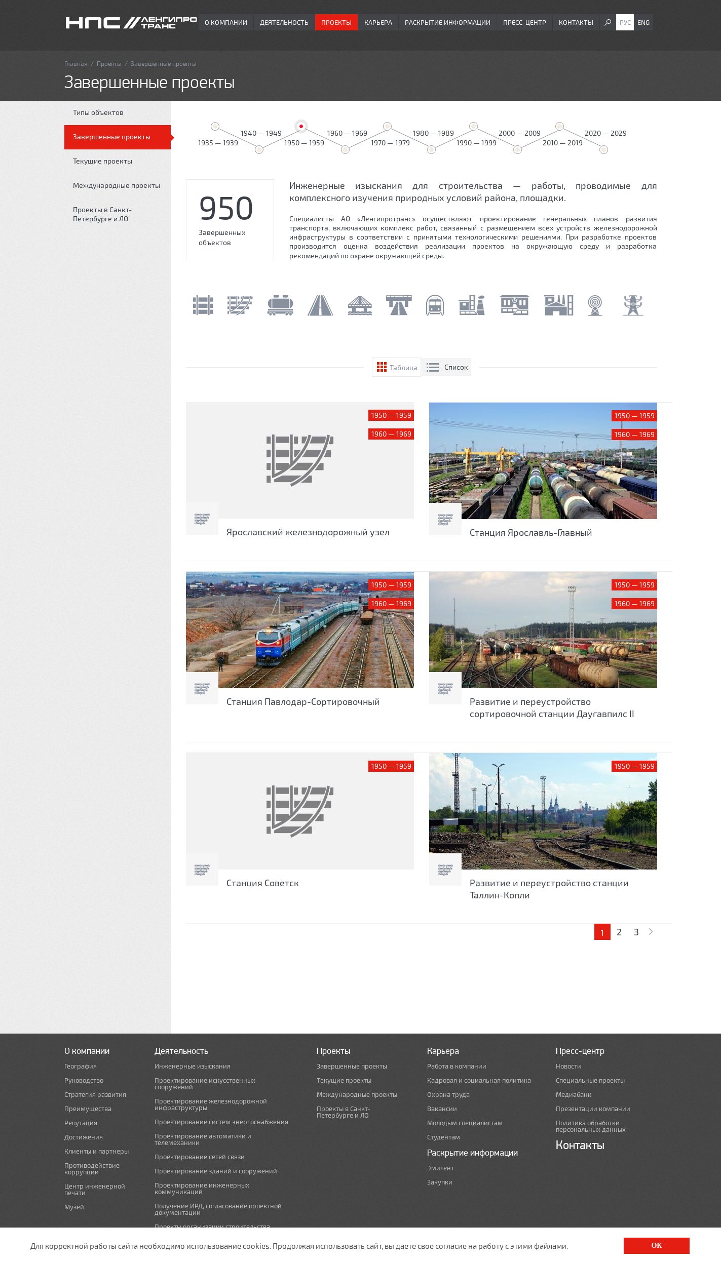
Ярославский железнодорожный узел (308, 531)
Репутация (80, 1123)
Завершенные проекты (111, 136)
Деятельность (284, 22)
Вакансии (442, 1108)
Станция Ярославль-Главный (531, 532)
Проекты (336, 22)
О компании (226, 22)
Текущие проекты (102, 160)
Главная (76, 63)
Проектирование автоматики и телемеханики (203, 1139)
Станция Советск (262, 882)
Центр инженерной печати (94, 1189)
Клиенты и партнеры (96, 1151)
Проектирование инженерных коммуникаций (202, 1188)
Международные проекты (116, 185)
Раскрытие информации (447, 22)
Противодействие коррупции (92, 1168)
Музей (74, 1207)
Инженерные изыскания (193, 1066)
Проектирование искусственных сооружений (205, 1083)
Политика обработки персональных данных (591, 1126)
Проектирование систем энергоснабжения (221, 1122)
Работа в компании (456, 1066)
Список (456, 367)
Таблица (404, 367)
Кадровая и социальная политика (479, 1080)
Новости (568, 1066)
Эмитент (440, 1168)
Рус (625, 22)
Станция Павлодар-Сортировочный (303, 701)
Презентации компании (593, 1108)
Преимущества (87, 1108)
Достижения (83, 1137)
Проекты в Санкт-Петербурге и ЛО (102, 214)
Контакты (576, 22)
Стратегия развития (95, 1094)
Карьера (378, 22)
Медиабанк (573, 1094)
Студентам (443, 1137)
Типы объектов (98, 112)
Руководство (83, 1080)
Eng (643, 22)
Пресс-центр (524, 22)
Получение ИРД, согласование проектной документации (218, 1209)
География (80, 1066)
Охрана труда (448, 1094)
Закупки (439, 1182)
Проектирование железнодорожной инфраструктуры (211, 1104)
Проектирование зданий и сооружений (216, 1171)
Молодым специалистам (465, 1123)
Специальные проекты (590, 1080)
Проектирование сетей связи (200, 1157)
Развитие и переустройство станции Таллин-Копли (549, 888)
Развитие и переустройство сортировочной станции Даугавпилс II (552, 707)
